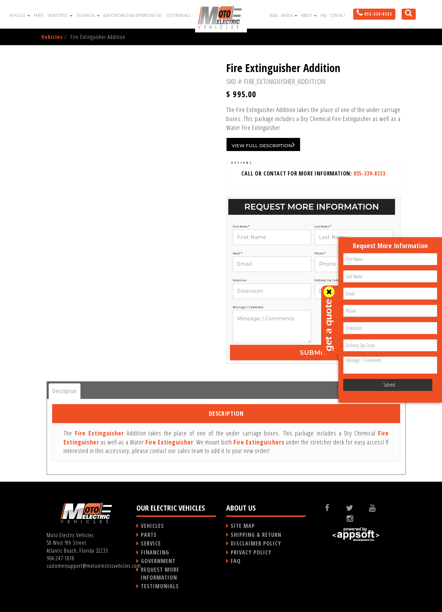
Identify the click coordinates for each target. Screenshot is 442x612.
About (309, 15)
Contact (338, 15)
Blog (274, 15)
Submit (313, 353)
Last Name (323, 226)
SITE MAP (243, 526)
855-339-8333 (369, 173)
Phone (320, 253)
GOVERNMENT (158, 561)
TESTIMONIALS (160, 586)
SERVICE (151, 543)
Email (237, 253)
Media (289, 15)
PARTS (149, 535)
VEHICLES (152, 526)
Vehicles (20, 15)
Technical (88, 15)
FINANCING (155, 552)
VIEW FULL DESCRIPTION (263, 144)
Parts (39, 15)
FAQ (323, 15)
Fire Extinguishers (259, 442)
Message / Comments (248, 307)
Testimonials (178, 15)
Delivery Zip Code (328, 280)
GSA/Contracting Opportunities (133, 15)
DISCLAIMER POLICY (256, 543)
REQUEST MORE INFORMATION (160, 573)
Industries (60, 15)
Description (64, 391)
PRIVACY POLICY (251, 552)
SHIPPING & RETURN (256, 535)
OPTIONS (241, 162)
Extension (240, 280)
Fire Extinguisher (99, 433)
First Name (241, 226)
